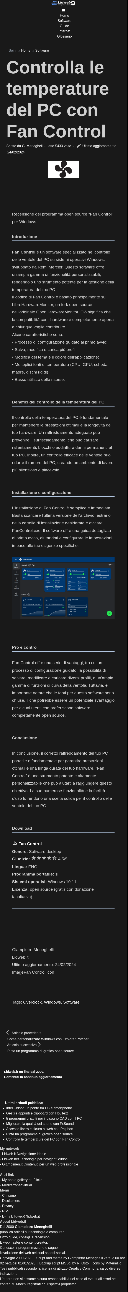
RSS (5, 1211)
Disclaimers (11, 1201)
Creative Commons (83, 1268)
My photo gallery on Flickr (22, 1180)
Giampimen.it (12, 1164)
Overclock (32, 1002)
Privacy (7, 1206)
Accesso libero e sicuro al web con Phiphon (39, 1129)
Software (64, 21)
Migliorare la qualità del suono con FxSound (40, 1124)
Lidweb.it (9, 1154)
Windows (52, 1002)
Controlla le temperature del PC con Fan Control (43, 1139)
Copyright (7, 1258)
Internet (64, 31)
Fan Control (30, 843)
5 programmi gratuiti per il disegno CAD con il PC (44, 1118)
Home (64, 15)
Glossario (64, 36)
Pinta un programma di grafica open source (40, 1051)
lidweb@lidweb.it (27, 1216)
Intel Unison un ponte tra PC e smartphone (39, 1108)
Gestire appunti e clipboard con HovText (37, 1113)
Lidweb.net (10, 1159)
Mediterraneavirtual (17, 1185)
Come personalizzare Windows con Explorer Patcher (48, 1039)
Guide (64, 26)
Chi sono (9, 1195)
